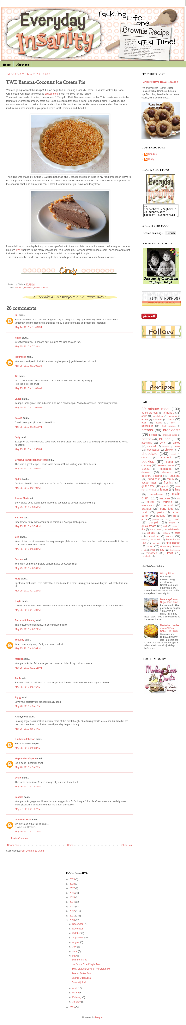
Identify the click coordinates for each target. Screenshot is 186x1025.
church (173, 456)
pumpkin (154, 524)
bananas (19, 287)
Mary (17, 578)
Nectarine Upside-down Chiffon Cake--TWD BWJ (169, 630)
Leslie (18, 777)
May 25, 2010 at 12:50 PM (28, 427)
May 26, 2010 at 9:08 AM (27, 748)
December (78, 924)
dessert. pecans (151, 478)
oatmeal (168, 507)
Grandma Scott (23, 819)
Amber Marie (22, 498)
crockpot (145, 471)
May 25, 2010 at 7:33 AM (27, 346)
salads (151, 535)
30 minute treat (149, 415)
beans (158, 425)
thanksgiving (175, 552)
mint (178, 501)
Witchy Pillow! (167, 575)
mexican (164, 500)
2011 (72, 915)
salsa (177, 535)
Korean (152, 492)
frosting (168, 484)
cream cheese (165, 467)
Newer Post (13, 845)
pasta (144, 514)
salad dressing (172, 531)
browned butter (170, 437)
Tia (16, 376)
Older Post (126, 845)
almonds (168, 414)
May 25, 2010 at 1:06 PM (27, 468)
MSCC (150, 504)
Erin (17, 536)
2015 (72, 897)
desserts (175, 478)
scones (144, 542)
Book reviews (169, 428)
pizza (144, 521)
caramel (151, 448)
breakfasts (171, 432)
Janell (18, 398)
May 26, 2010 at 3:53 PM (27, 786)
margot (19, 659)
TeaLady (19, 639)
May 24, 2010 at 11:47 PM (28, 327)
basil (143, 425)
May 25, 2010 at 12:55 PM (28, 449)
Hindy (18, 337)
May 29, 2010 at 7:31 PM (27, 831)
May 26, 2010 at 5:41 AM (27, 706)
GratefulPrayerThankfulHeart (31, 460)
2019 (72, 879)
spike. (18, 479)
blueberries (147, 428)
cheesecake (153, 452)
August (76, 942)
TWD (45, 287)
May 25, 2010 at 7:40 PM (27, 610)
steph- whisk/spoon (26, 758)
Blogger (99, 1017)
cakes (176, 445)
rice (143, 531)
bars (171, 421)
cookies (147, 464)
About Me (22, 64)
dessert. (167, 474)
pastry (160, 514)
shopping (157, 545)
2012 (72, 911)
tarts (161, 552)
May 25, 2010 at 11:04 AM (28, 388)
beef (173, 425)
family (170, 481)
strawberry (165, 548)
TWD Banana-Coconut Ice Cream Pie (91, 968)
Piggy (18, 697)
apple (144, 418)
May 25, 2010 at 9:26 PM (27, 648)
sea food (155, 542)
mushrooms (147, 507)
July (74, 946)
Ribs (175, 529)
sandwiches (153, 538)
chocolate (28, 287)
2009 (72, 1007)
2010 (72, 920)
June (75, 951)
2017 (72, 888)
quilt (165, 528)
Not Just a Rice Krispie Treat (86, 964)
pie (174, 518)
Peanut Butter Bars (81, 973)
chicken (169, 451)
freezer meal (148, 485)
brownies (147, 441)
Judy (17, 437)
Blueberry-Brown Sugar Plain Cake (169, 603)
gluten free (148, 488)
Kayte (18, 601)
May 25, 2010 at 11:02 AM (28, 366)
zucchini (145, 558)
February (77, 997)
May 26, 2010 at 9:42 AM (27, 767)
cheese (176, 448)
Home (7, 64)
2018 (72, 884)
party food (166, 511)
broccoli (153, 437)
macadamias (156, 496)
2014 (72, 902)
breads (147, 432)
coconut (38, 287)
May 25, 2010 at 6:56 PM (27, 568)
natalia (18, 418)
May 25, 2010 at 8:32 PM (27, 629)
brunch (165, 441)
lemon (164, 491)
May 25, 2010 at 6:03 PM (27, 549)
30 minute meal (155, 411)
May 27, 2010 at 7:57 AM (27, 809)
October (76, 933)
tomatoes (151, 555)
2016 (72, 893)
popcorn (156, 522)
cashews (165, 449)
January (76, 1001)
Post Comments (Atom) (32, 850)
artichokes (158, 418)
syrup (152, 552)
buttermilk (146, 445)
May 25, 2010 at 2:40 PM (27, 488)
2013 (72, 906)
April (75, 988)
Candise (152, 154)
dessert (146, 474)
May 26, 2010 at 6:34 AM (27, 729)
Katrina (19, 517)
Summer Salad (79, 959)
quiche (172, 525)
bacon (144, 422)
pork (166, 522)
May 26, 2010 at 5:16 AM (27, 687)
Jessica (19, 797)
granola (165, 488)
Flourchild (20, 357)
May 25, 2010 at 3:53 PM (27, 526)
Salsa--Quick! (79, 982)
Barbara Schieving (25, 620)
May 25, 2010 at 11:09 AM (28, 407)
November (78, 928)
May (74, 955)
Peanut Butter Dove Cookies (159, 82)
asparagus (172, 418)
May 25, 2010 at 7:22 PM (27, 590)
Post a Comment (19, 838)
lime (177, 491)
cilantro (145, 460)
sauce (169, 538)
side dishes (173, 545)
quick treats (148, 528)
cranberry (146, 467)
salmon (166, 535)
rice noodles (155, 532)
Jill (16, 315)
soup (150, 548)
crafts (169, 464)
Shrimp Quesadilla (81, 978)
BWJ (162, 445)
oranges (146, 511)
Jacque (19, 559)
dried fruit (154, 481)
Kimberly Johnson (25, 739)
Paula (18, 678)
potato (176, 521)
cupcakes (166, 471)
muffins (167, 504)
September (78, 937)
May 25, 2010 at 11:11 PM (28, 667)
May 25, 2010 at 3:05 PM (27, 507)
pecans (160, 518)
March (76, 992)
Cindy (151, 159)
